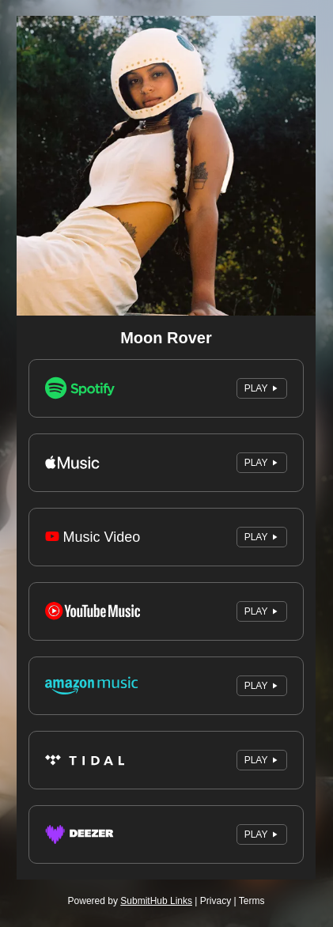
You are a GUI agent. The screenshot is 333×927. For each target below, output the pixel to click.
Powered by (130, 900)
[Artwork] (166, 166)
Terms (252, 900)
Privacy (215, 900)
